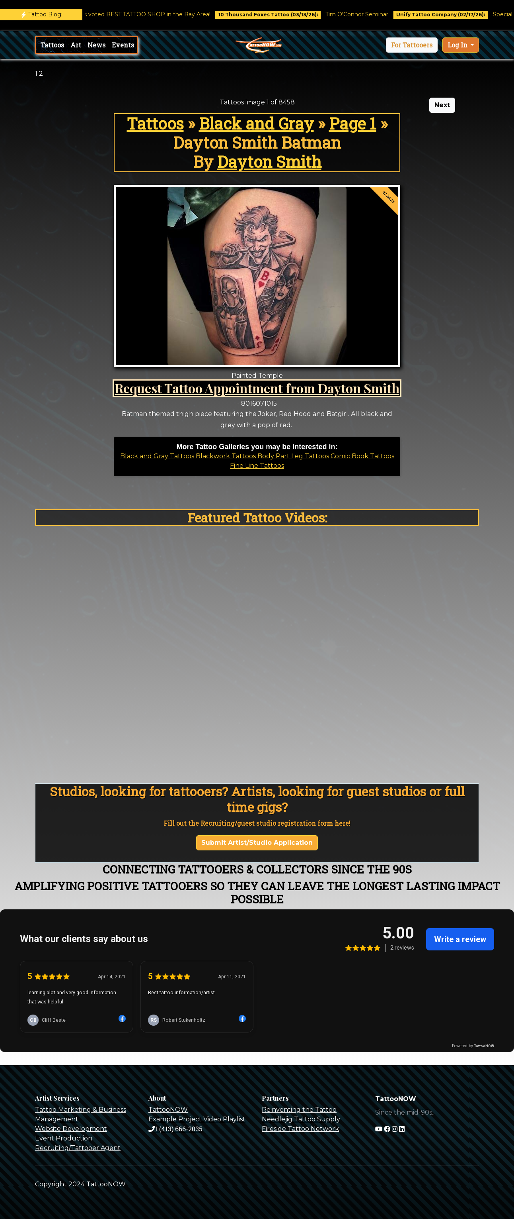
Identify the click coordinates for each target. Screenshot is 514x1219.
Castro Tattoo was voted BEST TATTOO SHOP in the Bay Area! (130, 14)
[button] (412, 45)
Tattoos (52, 45)
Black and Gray (256, 123)
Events (123, 45)
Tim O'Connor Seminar (362, 14)
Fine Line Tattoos (257, 465)
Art (75, 45)
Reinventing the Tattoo (299, 1109)
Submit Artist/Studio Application (257, 842)
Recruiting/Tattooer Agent (78, 1148)
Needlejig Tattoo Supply (301, 1119)
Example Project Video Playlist (196, 1119)
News (96, 45)
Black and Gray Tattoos (157, 456)
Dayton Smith (269, 161)
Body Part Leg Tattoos (293, 456)
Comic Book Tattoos (362, 456)
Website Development (71, 1129)
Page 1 (352, 123)
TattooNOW (168, 1109)
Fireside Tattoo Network (300, 1129)
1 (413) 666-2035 (175, 1129)
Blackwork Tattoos (226, 456)
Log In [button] (458, 45)
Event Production (63, 1138)
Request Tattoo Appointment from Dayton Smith (257, 388)
